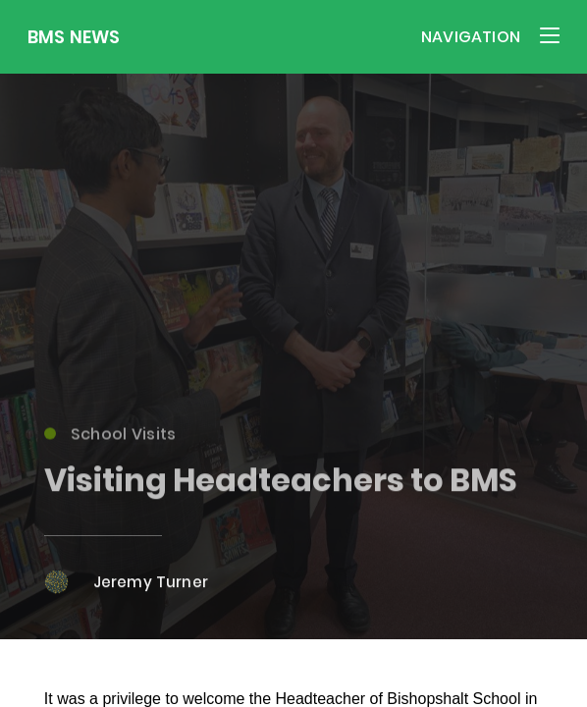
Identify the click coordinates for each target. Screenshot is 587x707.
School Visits (110, 438)
